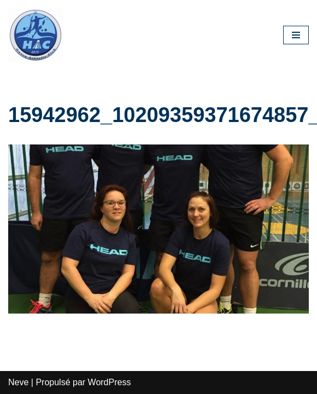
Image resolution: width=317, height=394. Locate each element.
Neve (18, 382)
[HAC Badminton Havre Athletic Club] (35, 35)
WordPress (109, 382)
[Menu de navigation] (296, 35)
